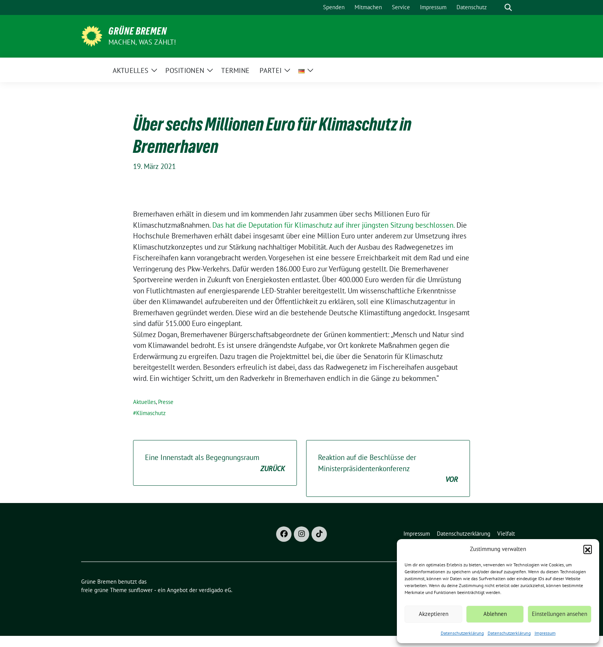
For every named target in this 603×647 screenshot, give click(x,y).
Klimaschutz (151, 413)
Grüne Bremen (137, 31)
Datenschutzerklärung (462, 633)
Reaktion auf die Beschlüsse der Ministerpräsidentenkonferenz (388, 469)
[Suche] (497, 7)
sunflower (140, 590)
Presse (165, 401)
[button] (587, 549)
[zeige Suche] (508, 7)
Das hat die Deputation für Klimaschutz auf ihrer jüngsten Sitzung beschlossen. (333, 225)
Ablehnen (495, 613)
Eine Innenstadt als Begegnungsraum (215, 463)
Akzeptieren (433, 613)
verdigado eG (215, 590)
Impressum (545, 633)
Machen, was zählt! (142, 42)
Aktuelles (144, 401)
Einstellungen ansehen (559, 613)
